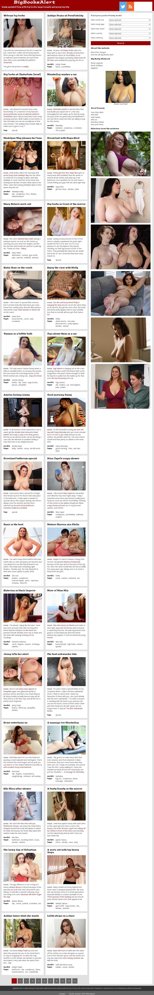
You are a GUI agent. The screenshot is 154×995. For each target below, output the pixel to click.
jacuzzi (14, 383)
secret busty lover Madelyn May (16, 173)
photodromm (61, 322)
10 (69, 979)
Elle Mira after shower (17, 787)
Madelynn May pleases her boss (22, 136)
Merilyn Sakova (61, 901)
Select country (96, 31)
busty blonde (17, 317)
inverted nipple (18, 579)
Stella (58, 574)
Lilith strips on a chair (61, 914)
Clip (9, 961)
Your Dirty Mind (97, 110)
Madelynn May (17, 190)
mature (64, 576)
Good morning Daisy (59, 393)
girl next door (61, 187)
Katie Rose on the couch (17, 266)
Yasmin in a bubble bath (17, 332)
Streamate (7, 61)
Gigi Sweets (57, 367)
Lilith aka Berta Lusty (64, 963)
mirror (58, 840)
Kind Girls (94, 113)
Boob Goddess (97, 64)
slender (58, 324)
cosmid (25, 253)
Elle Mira (15, 835)
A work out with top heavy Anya (63, 849)
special (14, 128)
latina (58, 65)
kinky (14, 446)
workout (35, 256)
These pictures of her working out (60, 895)
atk (57, 383)
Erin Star (23, 562)
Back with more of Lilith (62, 949)
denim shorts (61, 319)
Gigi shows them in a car (62, 332)
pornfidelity (65, 65)
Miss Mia (59, 640)
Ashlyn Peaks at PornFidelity (65, 14)
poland (25, 901)
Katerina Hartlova (19, 640)
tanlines (15, 645)
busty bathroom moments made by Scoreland (18, 505)
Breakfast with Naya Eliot (63, 136)
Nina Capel (67, 491)
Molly (58, 317)
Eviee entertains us (15, 721)
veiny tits (23, 581)
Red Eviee (13, 755)
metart (79, 642)
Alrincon (94, 118)
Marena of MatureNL (72, 560)
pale (13, 256)
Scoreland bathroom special (20, 456)
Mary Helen (16, 251)
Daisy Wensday (62, 444)
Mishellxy (59, 124)
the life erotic (35, 446)
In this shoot (28, 628)
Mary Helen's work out (17, 202)
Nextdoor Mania (97, 120)
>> (75, 979)
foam (24, 380)
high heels (71, 642)
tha (77, 904)
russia (26, 446)
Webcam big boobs (14, 14)
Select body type (97, 22)
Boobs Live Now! (120, 102)
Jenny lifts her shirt (16, 652)
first (27, 192)
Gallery (23, 247)
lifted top (22, 706)
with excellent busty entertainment (17, 765)
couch (26, 317)
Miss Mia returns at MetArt (64, 623)
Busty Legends (97, 61)
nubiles (58, 965)
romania (15, 581)
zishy (77, 187)
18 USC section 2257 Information (82, 992)
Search (120, 41)
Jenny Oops (16, 703)
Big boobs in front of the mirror (66, 202)
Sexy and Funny (97, 123)
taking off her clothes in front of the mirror (66, 828)
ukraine (71, 187)
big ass (58, 777)
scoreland (77, 126)
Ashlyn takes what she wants (21, 914)
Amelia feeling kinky (16, 393)
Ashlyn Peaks (68, 49)
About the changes (98, 50)
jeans (27, 579)
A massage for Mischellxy (63, 721)
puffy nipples (73, 322)
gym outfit (33, 253)
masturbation (28, 772)
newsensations (18, 195)
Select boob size (97, 18)
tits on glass (60, 128)
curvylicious (68, 126)
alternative (16, 253)
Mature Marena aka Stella (63, 522)
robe (70, 446)
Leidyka (26, 65)
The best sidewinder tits (62, 652)
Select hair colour (97, 27)
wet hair (77, 446)
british (14, 380)
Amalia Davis (17, 444)
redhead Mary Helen (25, 237)
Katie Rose (16, 314)
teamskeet (68, 779)
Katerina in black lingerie (19, 589)
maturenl (72, 576)
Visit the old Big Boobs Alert (102, 53)
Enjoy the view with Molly (62, 266)
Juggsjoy (94, 66)
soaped (59, 515)
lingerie (20, 642)
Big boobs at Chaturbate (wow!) (22, 72)
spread (58, 645)
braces (14, 706)
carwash (59, 126)
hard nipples (75, 383)
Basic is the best (13, 522)
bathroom (16, 838)
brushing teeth (27, 838)
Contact (62, 992)
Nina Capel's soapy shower (63, 456)
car (68, 383)
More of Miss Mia (57, 589)
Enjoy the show (35, 374)
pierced (20, 256)
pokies (63, 385)
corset (18, 901)
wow (71, 840)
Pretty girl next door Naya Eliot (65, 171)
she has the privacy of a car (62, 376)
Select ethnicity (97, 36)
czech (58, 576)
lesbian (33, 192)
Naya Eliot (60, 185)
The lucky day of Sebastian (19, 848)
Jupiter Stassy (61, 838)
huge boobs (32, 380)
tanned (65, 324)
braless (62, 383)
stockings (35, 642)
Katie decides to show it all (29, 308)
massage (59, 779)
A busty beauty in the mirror (64, 787)
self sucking (36, 774)
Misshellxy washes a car (62, 72)
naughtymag (17, 774)
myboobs (34, 579)
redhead (27, 256)
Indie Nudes (95, 115)
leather (20, 446)
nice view (71, 319)
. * (24, 124)
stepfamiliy (33, 970)
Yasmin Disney (17, 378)
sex (78, 576)
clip (13, 192)
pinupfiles (22, 383)
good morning (61, 446)
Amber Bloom (15, 885)
